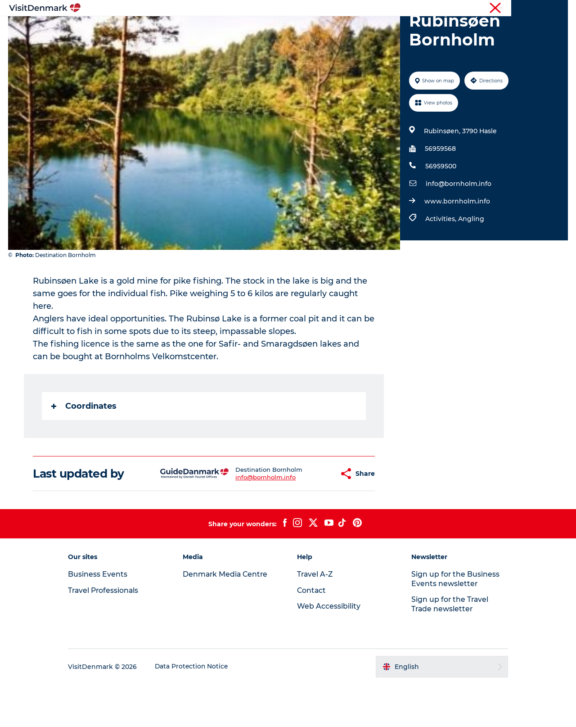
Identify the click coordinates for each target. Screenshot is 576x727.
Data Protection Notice (199, 709)
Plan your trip (387, 29)
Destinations (201, 29)
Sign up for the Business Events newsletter (452, 622)
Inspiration (147, 29)
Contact (556, 8)
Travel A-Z (315, 617)
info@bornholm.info (458, 226)
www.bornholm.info (457, 244)
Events (435, 29)
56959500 (440, 209)
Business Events (492, 8)
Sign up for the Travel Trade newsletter (447, 647)
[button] (310, 516)
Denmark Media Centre (229, 617)
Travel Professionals (436, 8)
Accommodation (321, 29)
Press (529, 8)
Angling (471, 261)
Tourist (391, 8)
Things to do (257, 29)
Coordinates (84, 449)
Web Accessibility (328, 649)
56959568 (439, 191)
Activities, (441, 261)
